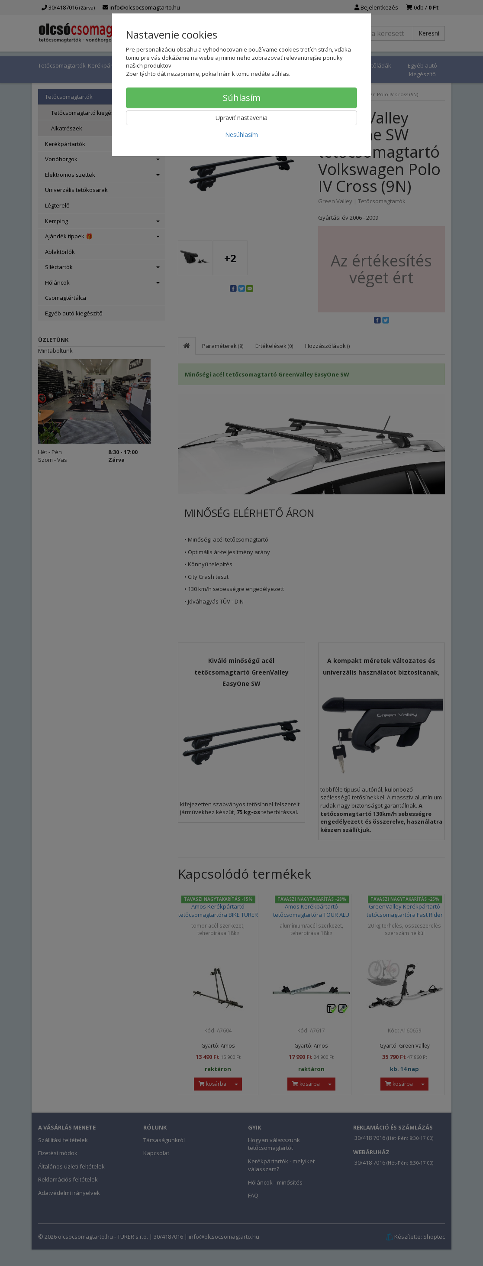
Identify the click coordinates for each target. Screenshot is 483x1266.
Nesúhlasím (241, 134)
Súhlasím (242, 98)
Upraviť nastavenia (241, 118)
